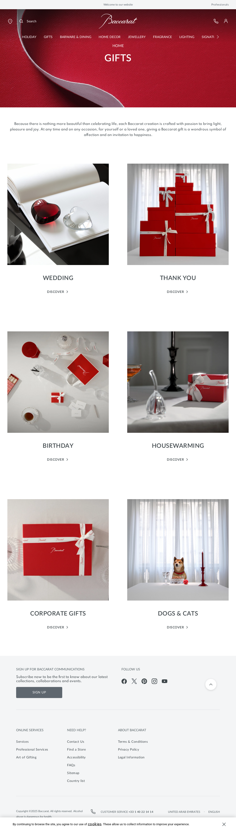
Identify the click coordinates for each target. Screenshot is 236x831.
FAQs (71, 765)
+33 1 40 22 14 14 (141, 811)
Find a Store (76, 749)
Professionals (220, 4)
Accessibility (76, 757)
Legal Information (131, 757)
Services (22, 741)
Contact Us (75, 741)
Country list (76, 781)
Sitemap (73, 773)
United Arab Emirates (184, 811)
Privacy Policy (128, 749)
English (214, 811)
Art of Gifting (26, 757)
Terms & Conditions (133, 741)
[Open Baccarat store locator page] (10, 21)
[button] (226, 21)
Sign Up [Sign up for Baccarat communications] (39, 692)
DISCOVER (58, 292)
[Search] (27, 21)
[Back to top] (210, 684)
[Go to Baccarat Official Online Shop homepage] (118, 21)
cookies (95, 824)
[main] (118, 332)
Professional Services (32, 749)
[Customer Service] (216, 21)
